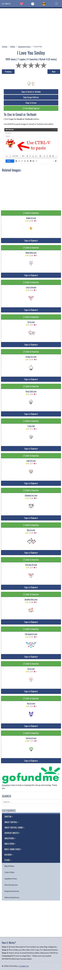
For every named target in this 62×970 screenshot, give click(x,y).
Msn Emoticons (11, 885)
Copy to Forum (31, 102)
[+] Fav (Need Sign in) (31, 108)
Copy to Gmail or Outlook (31, 91)
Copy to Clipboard (31, 240)
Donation (6, 785)
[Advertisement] (31, 25)
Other (12, 46)
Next (53, 71)
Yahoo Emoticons (11, 897)
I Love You (37, 46)
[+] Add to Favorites (31, 212)
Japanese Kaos (24, 46)
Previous (8, 71)
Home (4, 46)
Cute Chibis (9, 872)
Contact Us (24, 966)
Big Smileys (9, 866)
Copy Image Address (31, 97)
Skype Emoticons (11, 891)
